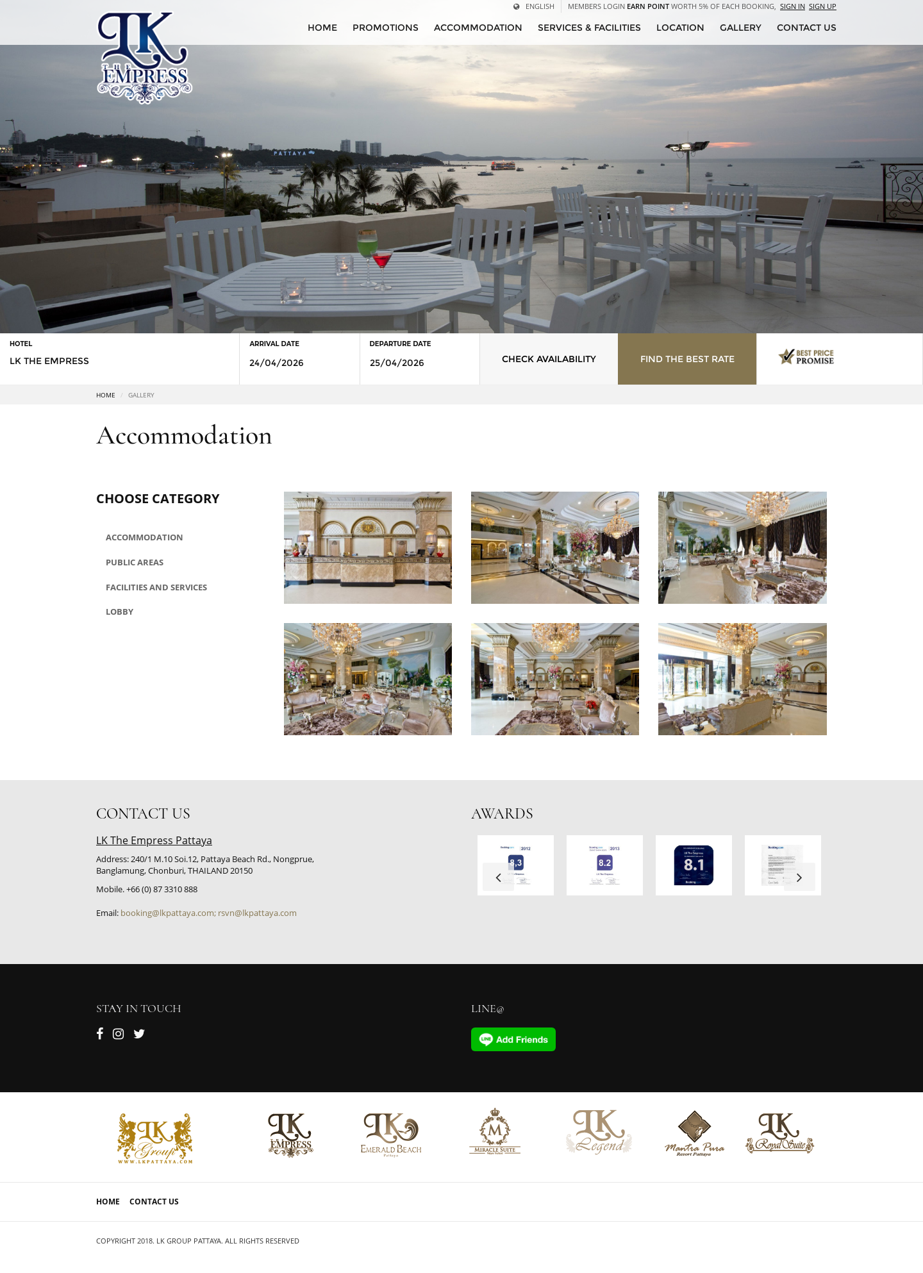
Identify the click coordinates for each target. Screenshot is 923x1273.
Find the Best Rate (687, 359)
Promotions (386, 27)
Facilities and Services (156, 587)
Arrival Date (274, 344)
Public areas (134, 562)
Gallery (740, 27)
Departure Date (400, 344)
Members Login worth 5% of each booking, (672, 6)
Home (105, 394)
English (533, 6)
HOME (322, 27)
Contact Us (154, 1201)
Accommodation (478, 27)
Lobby (119, 611)
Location (680, 27)
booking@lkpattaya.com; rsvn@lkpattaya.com (209, 913)
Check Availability (549, 359)
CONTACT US (806, 27)
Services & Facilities (589, 27)
